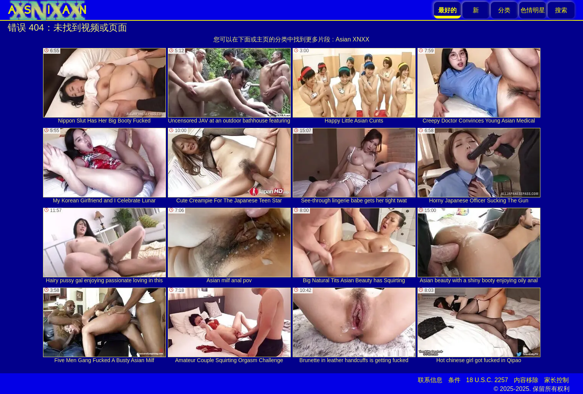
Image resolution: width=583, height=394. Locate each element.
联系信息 (430, 380)
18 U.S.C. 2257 (487, 380)
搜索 (561, 10)
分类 (504, 10)
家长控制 (556, 380)
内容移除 (526, 380)
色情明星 (532, 10)
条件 (454, 380)
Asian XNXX (352, 39)
